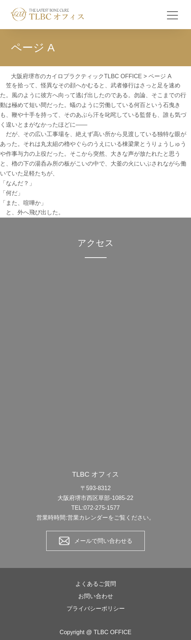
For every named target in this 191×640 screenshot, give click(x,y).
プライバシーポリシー (96, 608)
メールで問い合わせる (103, 541)
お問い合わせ (95, 596)
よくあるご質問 (95, 584)
